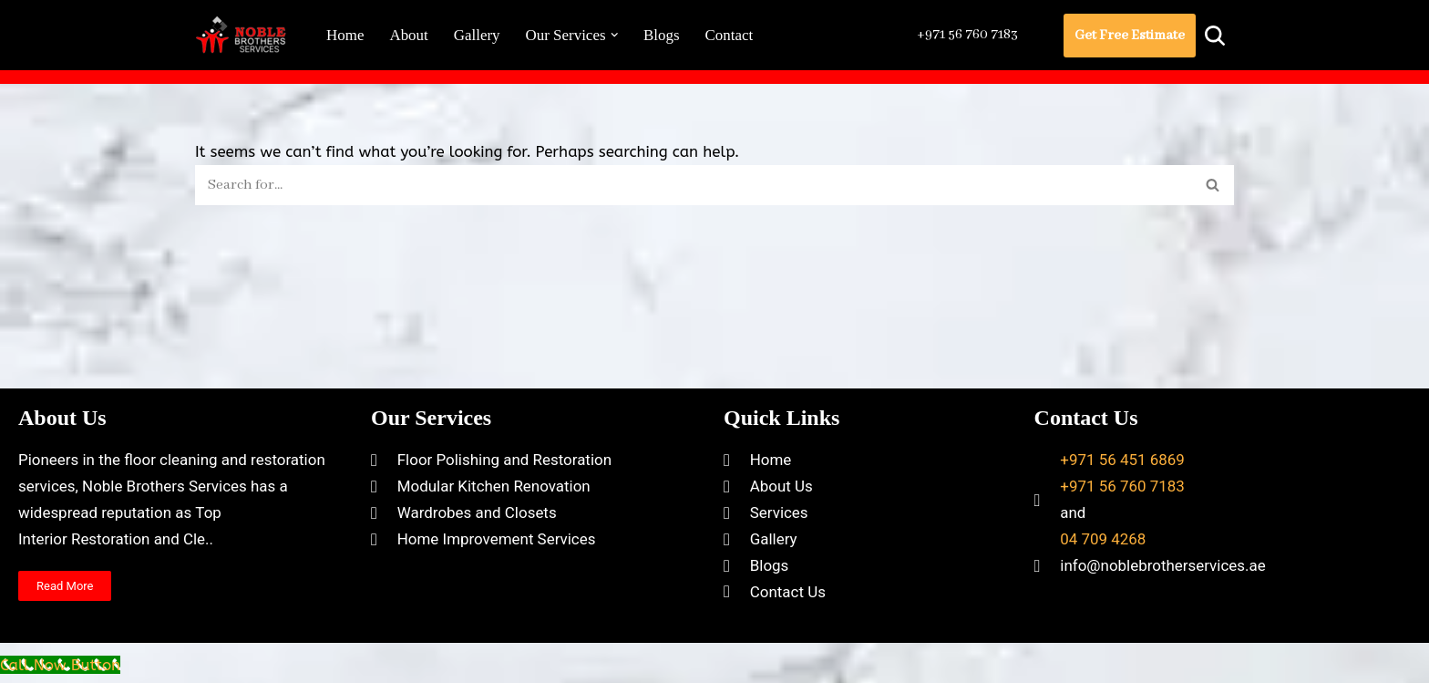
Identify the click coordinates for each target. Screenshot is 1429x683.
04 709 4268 (1103, 570)
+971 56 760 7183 (965, 35)
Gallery (477, 35)
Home (345, 35)
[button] (615, 35)
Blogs (662, 35)
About (409, 35)
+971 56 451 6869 (1122, 490)
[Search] (1215, 36)
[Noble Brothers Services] (245, 35)
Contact (730, 35)
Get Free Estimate (1129, 35)
